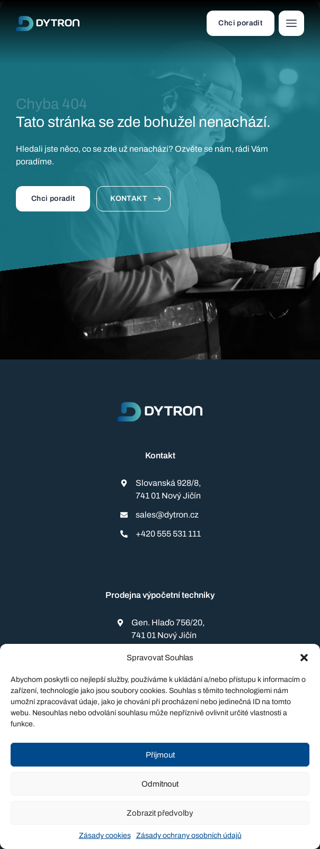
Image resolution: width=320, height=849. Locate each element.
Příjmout (160, 755)
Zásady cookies (105, 835)
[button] (304, 657)
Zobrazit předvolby (160, 813)
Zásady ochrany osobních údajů (189, 835)
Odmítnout (160, 784)
